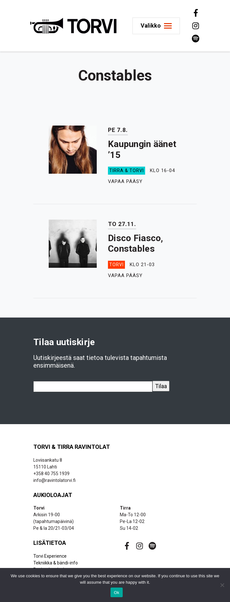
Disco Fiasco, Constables (135, 243)
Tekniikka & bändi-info (55, 562)
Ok (116, 592)
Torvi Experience (50, 556)
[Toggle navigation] (156, 25)
